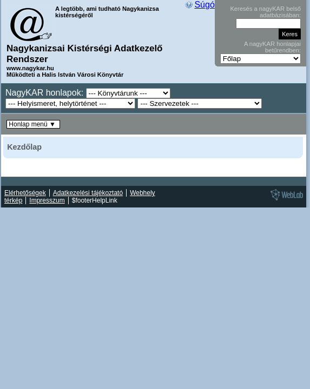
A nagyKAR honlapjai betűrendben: (272, 47)
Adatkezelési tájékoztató (88, 193)
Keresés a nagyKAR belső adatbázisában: (265, 11)
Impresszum (46, 200)
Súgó (204, 4)
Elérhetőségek (25, 193)
